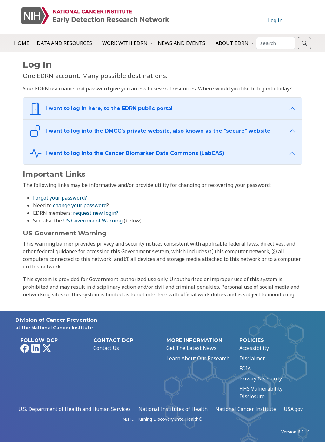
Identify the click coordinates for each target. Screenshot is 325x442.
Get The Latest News (191, 348)
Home (21, 43)
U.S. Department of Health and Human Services (74, 409)
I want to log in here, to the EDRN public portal (101, 109)
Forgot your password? (60, 197)
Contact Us (106, 348)
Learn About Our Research (197, 358)
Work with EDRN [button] (125, 43)
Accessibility (254, 348)
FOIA (245, 368)
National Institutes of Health (173, 409)
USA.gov (293, 409)
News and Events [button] (182, 43)
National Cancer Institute (245, 409)
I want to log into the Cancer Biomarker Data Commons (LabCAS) (127, 153)
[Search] (275, 43)
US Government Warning (93, 220)
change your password (80, 205)
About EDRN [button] (233, 43)
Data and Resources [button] (65, 43)
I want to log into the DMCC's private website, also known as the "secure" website (150, 131)
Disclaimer (252, 358)
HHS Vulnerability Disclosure (260, 392)
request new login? (95, 212)
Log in (275, 20)
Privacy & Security (260, 378)
